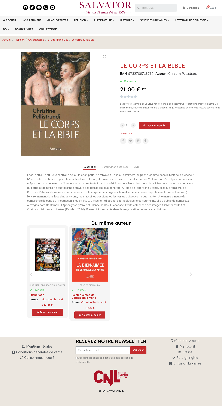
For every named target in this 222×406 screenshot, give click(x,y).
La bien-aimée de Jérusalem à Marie (84, 296)
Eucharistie (37, 295)
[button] (154, 125)
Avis (136, 166)
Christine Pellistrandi (183, 74)
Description (89, 166)
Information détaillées (115, 166)
